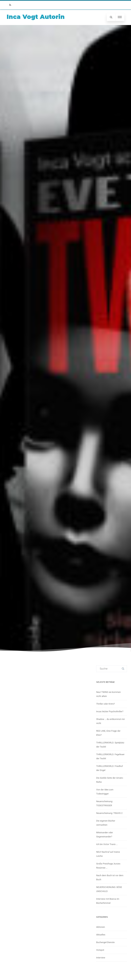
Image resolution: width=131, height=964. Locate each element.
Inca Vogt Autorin (36, 16)
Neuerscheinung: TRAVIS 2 (109, 813)
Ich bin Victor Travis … (107, 844)
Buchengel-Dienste (105, 942)
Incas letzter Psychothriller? (109, 711)
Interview (100, 957)
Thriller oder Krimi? (105, 704)
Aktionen (100, 927)
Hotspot (100, 950)
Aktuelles (100, 934)
